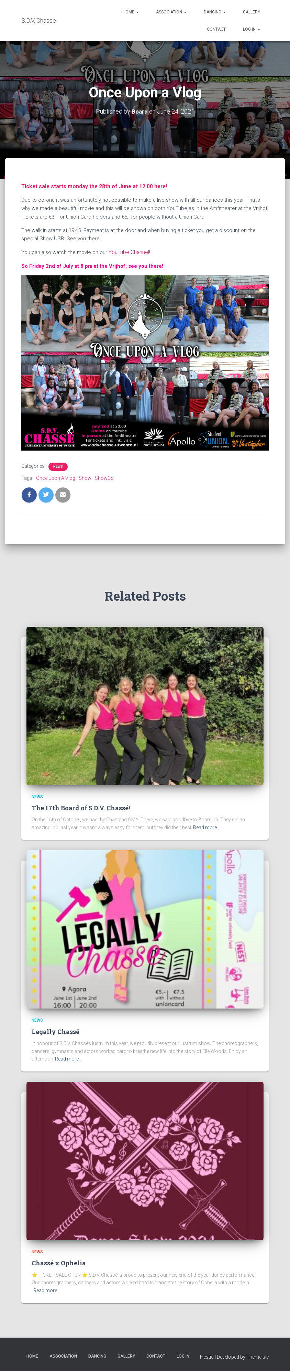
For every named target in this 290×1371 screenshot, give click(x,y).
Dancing (215, 12)
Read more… (206, 826)
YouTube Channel (129, 252)
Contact (216, 29)
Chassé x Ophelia (59, 1262)
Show (85, 477)
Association (171, 12)
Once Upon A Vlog (55, 477)
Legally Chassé (55, 1030)
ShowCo (104, 477)
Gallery (251, 12)
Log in (251, 29)
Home (131, 12)
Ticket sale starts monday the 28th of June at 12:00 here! (91, 186)
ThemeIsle (257, 1356)
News (58, 465)
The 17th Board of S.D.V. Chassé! (81, 807)
